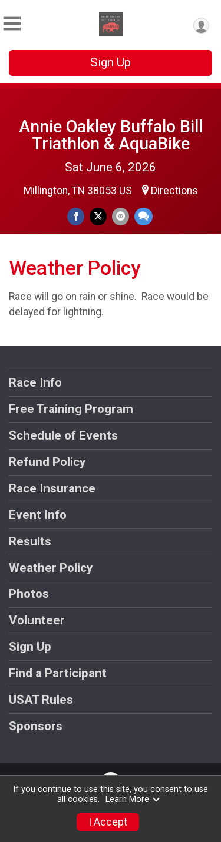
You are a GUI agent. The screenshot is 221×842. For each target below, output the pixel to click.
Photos (29, 594)
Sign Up (110, 62)
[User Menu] (201, 26)
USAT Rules (41, 700)
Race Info (35, 382)
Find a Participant (58, 673)
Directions (174, 191)
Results (30, 541)
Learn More (133, 799)
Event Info (38, 515)
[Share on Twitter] (98, 216)
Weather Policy (51, 568)
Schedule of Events (63, 435)
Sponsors (35, 726)
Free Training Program (71, 409)
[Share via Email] (120, 216)
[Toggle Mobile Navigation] (12, 24)
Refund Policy (47, 462)
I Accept (107, 822)
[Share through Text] (143, 216)
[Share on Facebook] (75, 216)
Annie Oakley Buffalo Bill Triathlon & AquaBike (111, 135)
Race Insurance (52, 488)
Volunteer (37, 620)
